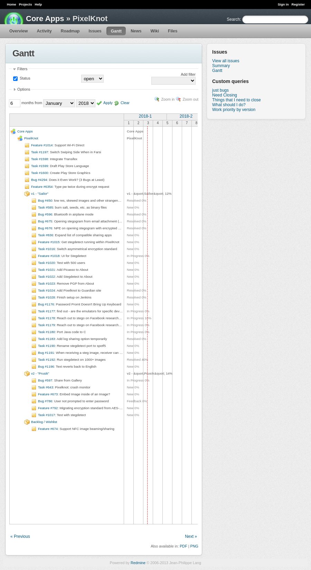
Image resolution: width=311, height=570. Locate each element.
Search (233, 19)
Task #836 (45, 235)
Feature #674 (48, 429)
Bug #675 (45, 221)
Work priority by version (233, 109)
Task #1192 (46, 359)
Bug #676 (45, 228)
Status (24, 78)
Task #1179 (46, 325)
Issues (94, 31)
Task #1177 (46, 311)
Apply (108, 103)
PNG (194, 546)
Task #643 (45, 387)
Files (172, 31)
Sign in (283, 4)
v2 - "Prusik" (40, 373)
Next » (191, 536)
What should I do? (229, 104)
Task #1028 (46, 297)
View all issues (225, 60)
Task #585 (45, 207)
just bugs (220, 90)
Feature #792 (48, 408)
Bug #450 (45, 200)
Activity (44, 31)
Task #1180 (46, 332)
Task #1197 (39, 152)
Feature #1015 (48, 242)
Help (38, 4)
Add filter (188, 74)
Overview (18, 31)
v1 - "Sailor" (39, 193)
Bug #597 (45, 380)
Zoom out (190, 99)
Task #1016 (46, 249)
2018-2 (186, 116)
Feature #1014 (42, 145)
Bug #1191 (46, 353)
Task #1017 (46, 415)
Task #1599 (39, 166)
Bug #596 (45, 214)
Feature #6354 (42, 187)
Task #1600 (39, 173)
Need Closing (224, 95)
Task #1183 (46, 339)
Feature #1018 (48, 256)
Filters (22, 69)
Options (23, 89)
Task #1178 (46, 318)
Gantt (116, 31)
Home (11, 4)
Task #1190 (46, 346)
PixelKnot (31, 138)
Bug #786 (45, 401)
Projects (25, 4)
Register (298, 4)
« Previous (20, 536)
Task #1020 (46, 263)
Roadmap (70, 31)
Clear (125, 103)
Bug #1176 (46, 304)
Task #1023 (46, 283)
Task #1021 (46, 270)
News (136, 31)
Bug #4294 (39, 180)
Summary (221, 65)
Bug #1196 (46, 366)
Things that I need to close (236, 100)
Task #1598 (39, 159)
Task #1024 (46, 290)
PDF (183, 546)
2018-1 (145, 116)
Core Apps (45, 18)
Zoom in (168, 99)
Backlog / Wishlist (44, 422)
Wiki (154, 31)
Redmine (138, 563)
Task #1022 (46, 276)
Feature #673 (48, 394)
